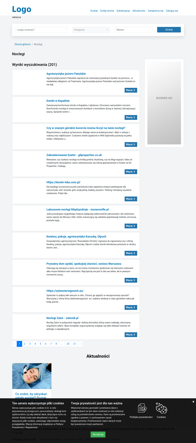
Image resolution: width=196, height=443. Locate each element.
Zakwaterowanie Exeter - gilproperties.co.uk (74, 155)
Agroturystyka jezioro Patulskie (66, 73)
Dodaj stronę (107, 10)
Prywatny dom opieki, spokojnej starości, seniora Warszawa (83, 263)
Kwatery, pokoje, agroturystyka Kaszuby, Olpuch (76, 236)
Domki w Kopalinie (58, 100)
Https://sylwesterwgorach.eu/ (64, 290)
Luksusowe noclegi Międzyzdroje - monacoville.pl (77, 209)
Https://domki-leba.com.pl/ (63, 182)
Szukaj (94, 10)
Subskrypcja (123, 10)
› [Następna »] (80, 343)
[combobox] (91, 30)
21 (74, 343)
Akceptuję (98, 434)
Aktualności (138, 10)
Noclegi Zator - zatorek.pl (62, 318)
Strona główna (22, 44)
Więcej (131, 90)
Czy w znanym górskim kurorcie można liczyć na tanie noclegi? (85, 128)
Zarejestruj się (155, 10)
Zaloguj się (172, 10)
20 (68, 343)
